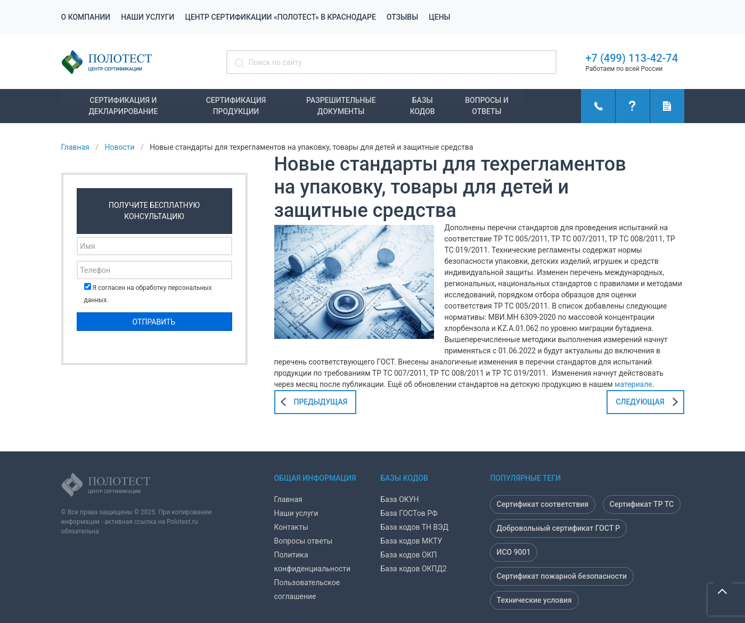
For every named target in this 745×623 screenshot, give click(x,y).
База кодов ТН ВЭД (415, 527)
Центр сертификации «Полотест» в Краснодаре (280, 17)
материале (633, 384)
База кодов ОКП (409, 555)
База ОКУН (400, 499)
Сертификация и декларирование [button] (123, 106)
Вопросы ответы (303, 541)
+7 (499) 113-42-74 (632, 58)
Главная (288, 499)
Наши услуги (147, 17)
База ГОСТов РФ (409, 513)
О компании (86, 17)
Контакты (291, 527)
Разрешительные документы (341, 106)
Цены (439, 17)
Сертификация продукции (236, 106)
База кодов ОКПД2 (414, 568)
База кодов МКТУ (412, 541)
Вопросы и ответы (487, 106)
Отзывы (402, 17)
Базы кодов (422, 106)
